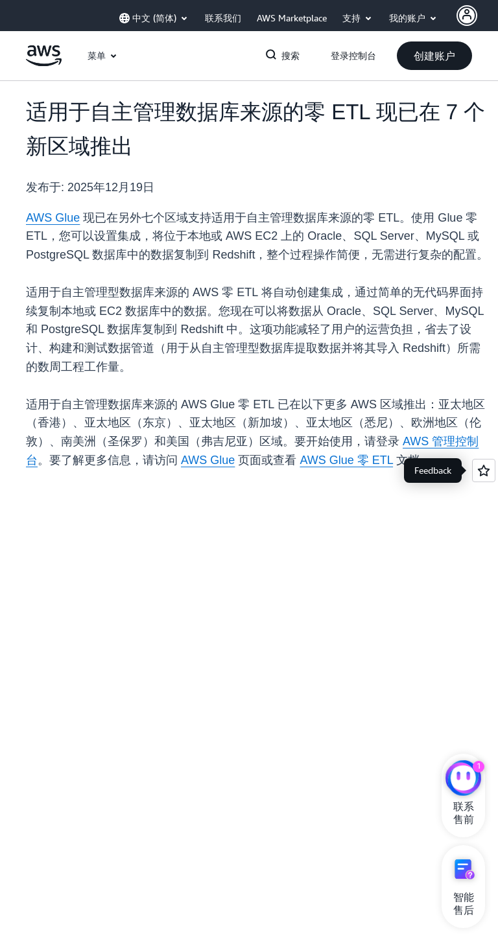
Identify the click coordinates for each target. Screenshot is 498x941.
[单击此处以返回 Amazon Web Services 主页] (44, 63)
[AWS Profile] (466, 15)
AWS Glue (53, 217)
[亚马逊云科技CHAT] (463, 779)
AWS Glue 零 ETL (346, 460)
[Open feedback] (483, 470)
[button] (434, 55)
